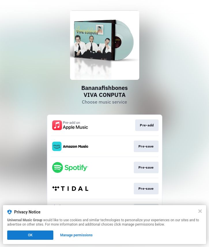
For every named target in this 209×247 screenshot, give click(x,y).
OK (30, 235)
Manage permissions (76, 235)
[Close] (200, 211)
